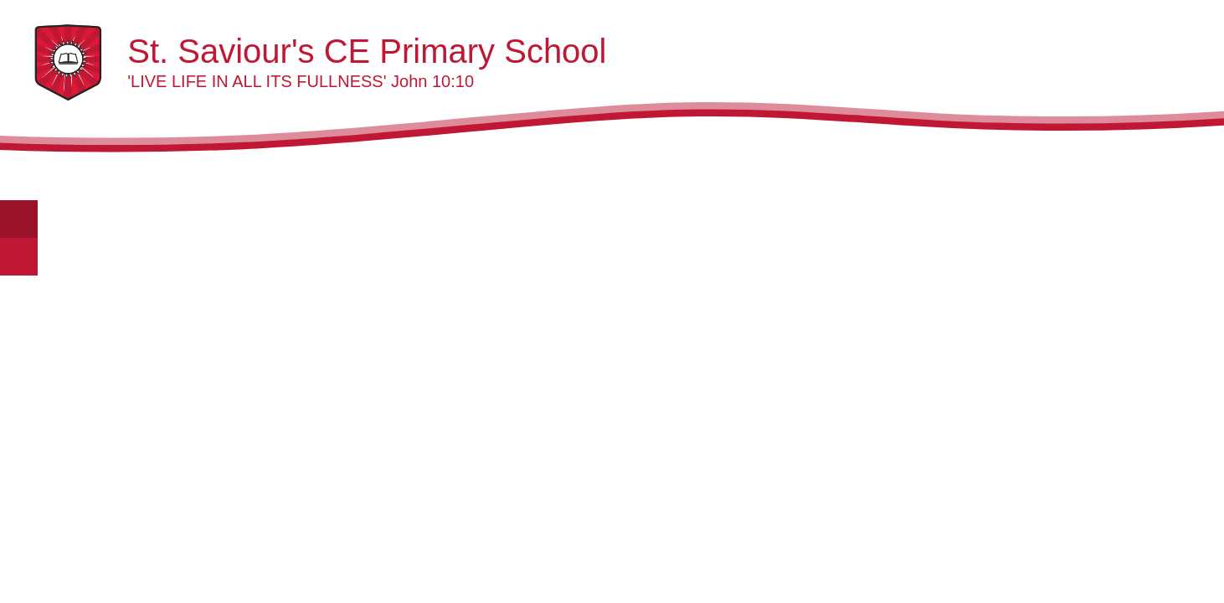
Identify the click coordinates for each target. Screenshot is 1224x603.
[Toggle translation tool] (19, 219)
